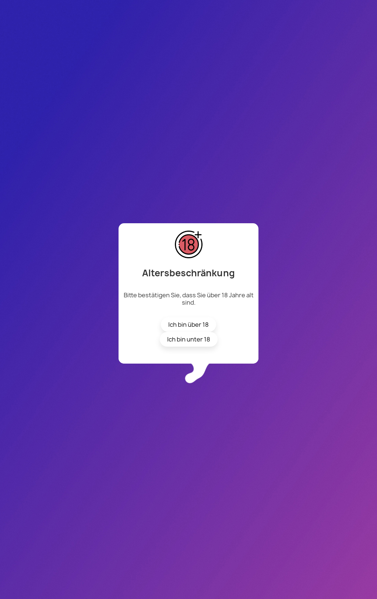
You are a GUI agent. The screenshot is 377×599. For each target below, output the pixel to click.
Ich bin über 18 (188, 324)
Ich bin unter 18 (188, 339)
